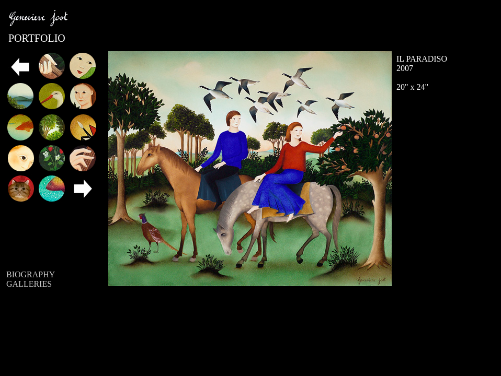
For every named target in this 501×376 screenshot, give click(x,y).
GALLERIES (29, 283)
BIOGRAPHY (30, 274)
